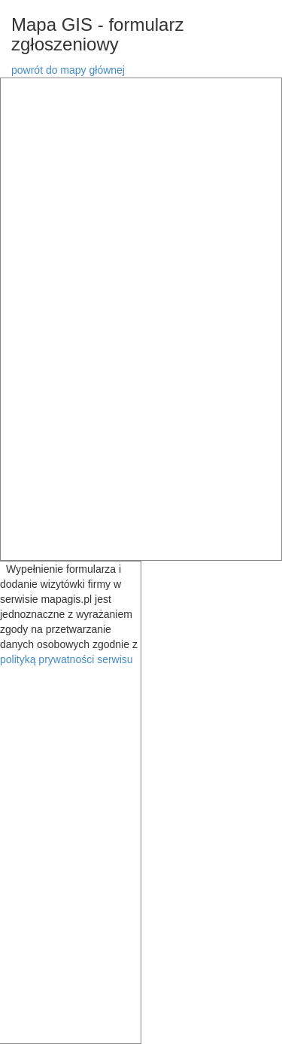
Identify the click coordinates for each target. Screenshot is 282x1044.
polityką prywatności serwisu (66, 659)
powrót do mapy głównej (68, 70)
